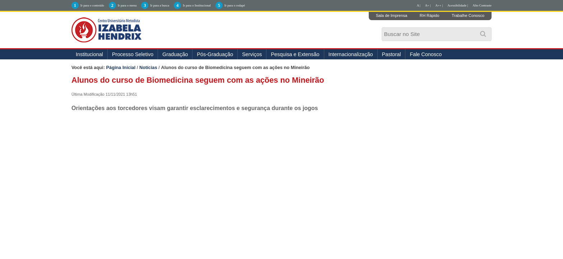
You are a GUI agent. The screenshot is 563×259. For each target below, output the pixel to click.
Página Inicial (121, 67)
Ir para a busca (159, 5)
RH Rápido (429, 15)
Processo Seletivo (132, 54)
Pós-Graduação (215, 54)
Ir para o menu (127, 5)
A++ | (439, 5)
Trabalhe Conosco (468, 15)
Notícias (148, 67)
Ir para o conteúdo (92, 5)
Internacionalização (351, 54)
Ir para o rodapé (234, 5)
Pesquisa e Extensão (295, 54)
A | (418, 5)
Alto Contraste (482, 5)
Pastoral (391, 54)
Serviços (252, 54)
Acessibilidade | (457, 5)
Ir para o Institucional (197, 5)
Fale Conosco (426, 54)
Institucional (89, 54)
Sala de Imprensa (392, 15)
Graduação (175, 54)
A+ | (428, 5)
